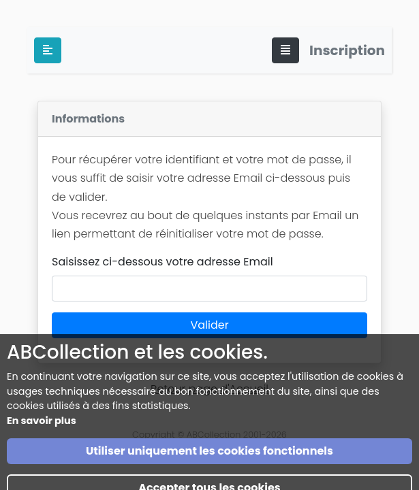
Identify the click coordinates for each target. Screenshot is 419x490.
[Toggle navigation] (285, 50)
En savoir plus (41, 437)
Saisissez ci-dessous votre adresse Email (162, 262)
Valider (209, 325)
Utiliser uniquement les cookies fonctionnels (209, 467)
